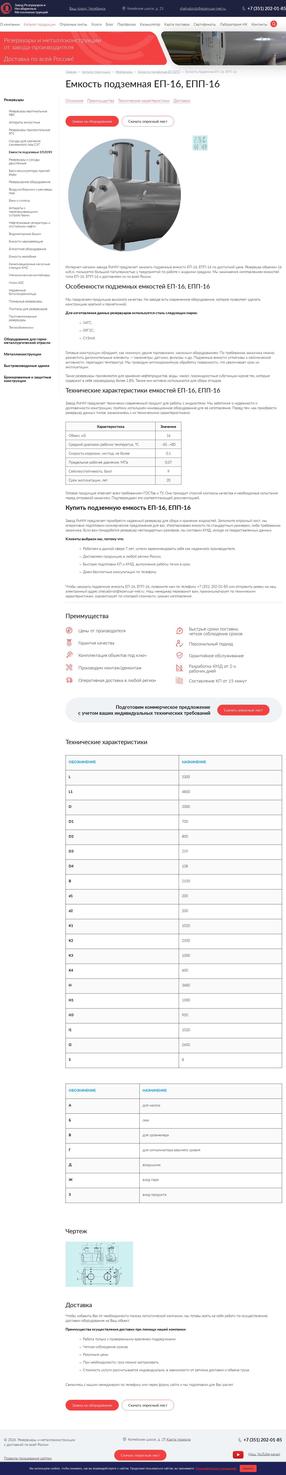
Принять (248, 1468)
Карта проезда (179, 1439)
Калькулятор (150, 24)
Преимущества (100, 100)
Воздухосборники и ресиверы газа (30, 191)
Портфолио (126, 24)
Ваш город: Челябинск (87, 8)
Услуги (96, 24)
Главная (71, 71)
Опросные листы (73, 24)
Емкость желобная (22, 256)
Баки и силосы (19, 200)
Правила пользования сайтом (28, 1458)
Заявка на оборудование (92, 121)
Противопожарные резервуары (23, 318)
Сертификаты (205, 24)
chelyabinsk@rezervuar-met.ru (203, 8)
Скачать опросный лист (147, 121)
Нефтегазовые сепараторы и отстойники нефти (29, 224)
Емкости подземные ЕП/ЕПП (159, 71)
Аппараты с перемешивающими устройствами (23, 211)
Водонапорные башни (25, 234)
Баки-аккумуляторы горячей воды (29, 172)
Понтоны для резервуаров (28, 309)
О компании (10, 24)
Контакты (259, 24)
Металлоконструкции (22, 354)
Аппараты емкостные (24, 122)
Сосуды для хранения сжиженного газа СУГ (25, 142)
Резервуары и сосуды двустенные (24, 161)
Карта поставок (177, 24)
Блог (109, 24)
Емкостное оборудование (27, 249)
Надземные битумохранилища (22, 291)
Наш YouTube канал (264, 1454)
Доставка (181, 100)
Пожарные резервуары (25, 301)
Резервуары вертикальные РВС (28, 112)
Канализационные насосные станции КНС (29, 265)
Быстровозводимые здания (26, 365)
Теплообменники (21, 327)
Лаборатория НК (233, 24)
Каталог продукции (96, 71)
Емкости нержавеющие (26, 241)
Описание (74, 100)
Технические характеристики (143, 100)
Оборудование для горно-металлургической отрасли (27, 340)
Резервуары (124, 71)
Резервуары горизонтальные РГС (29, 131)
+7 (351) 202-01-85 (266, 8)
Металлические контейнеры (29, 275)
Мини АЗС (16, 282)
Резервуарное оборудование (29, 182)
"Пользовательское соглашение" (216, 1468)
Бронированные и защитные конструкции (27, 378)
